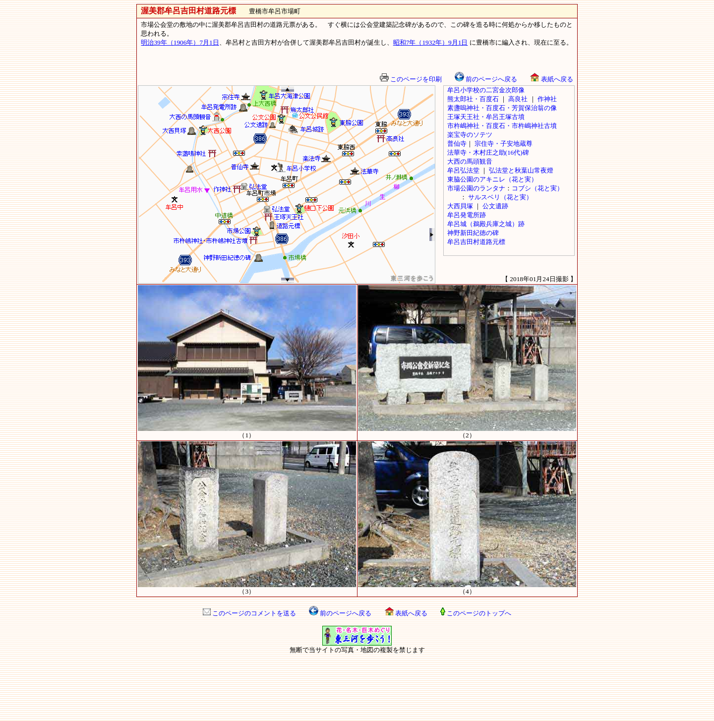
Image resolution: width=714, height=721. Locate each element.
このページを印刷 (411, 79)
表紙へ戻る (551, 79)
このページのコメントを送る (249, 613)
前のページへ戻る (340, 613)
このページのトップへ (475, 613)
